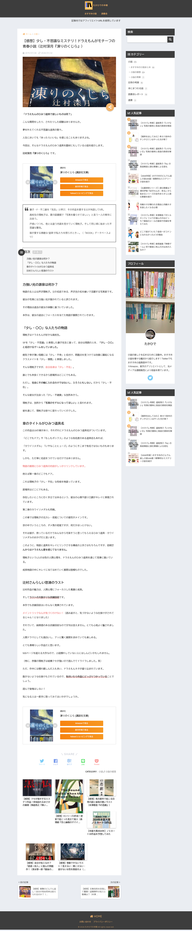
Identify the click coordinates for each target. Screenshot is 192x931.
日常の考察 (136, 82)
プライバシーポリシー (103, 923)
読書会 (104, 14)
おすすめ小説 (91, 14)
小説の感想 (110, 771)
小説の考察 (138, 77)
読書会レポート (138, 94)
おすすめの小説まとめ (143, 67)
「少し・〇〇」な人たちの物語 (42, 263)
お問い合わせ (85, 923)
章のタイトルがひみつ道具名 (41, 267)
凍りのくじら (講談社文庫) (74, 172)
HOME (96, 917)
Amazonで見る (78, 180)
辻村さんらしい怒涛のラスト (41, 270)
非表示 (37, 252)
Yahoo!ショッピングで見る (78, 193)
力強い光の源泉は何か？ (38, 259)
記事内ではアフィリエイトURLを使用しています (96, 21)
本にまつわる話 (138, 88)
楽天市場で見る (78, 187)
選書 (132, 100)
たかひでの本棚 (96, 5)
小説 (100, 771)
